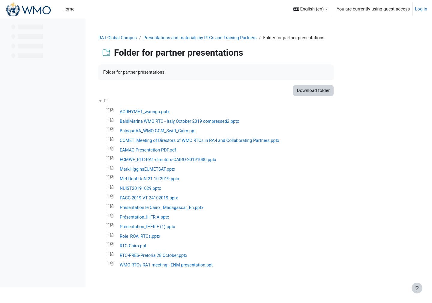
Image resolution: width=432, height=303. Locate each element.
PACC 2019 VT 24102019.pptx (188, 200)
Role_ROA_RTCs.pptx (179, 239)
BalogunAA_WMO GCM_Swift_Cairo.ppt (197, 132)
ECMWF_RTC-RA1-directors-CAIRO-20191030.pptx (208, 161)
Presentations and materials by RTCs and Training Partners (242, 38)
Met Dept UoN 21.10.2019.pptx (189, 181)
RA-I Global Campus (156, 38)
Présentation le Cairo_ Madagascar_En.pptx (201, 210)
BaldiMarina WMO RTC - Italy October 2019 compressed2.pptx (220, 122)
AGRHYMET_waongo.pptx (184, 112)
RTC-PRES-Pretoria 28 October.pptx (193, 258)
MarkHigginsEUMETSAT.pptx (186, 171)
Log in (421, 9)
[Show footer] (417, 288)
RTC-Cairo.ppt (171, 249)
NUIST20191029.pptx (179, 190)
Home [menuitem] (68, 9)
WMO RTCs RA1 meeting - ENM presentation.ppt (206, 268)
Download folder (351, 91)
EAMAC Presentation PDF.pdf (187, 151)
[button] (311, 9)
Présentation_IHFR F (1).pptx (186, 229)
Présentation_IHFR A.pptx (183, 219)
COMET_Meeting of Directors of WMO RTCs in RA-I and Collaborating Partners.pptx (240, 142)
